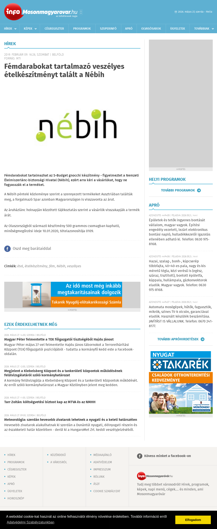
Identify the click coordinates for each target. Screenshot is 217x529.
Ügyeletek (177, 28)
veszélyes (74, 266)
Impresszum (102, 469)
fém (52, 266)
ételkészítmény (36, 266)
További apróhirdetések (177, 339)
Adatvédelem (102, 462)
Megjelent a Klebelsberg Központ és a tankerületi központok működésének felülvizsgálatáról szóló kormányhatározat (63, 373)
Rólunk (98, 476)
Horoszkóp (15, 498)
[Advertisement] (181, 103)
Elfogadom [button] (193, 520)
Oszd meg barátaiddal (32, 249)
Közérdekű (58, 455)
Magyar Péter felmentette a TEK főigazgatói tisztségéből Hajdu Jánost (59, 339)
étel (20, 266)
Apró (129, 28)
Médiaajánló (102, 455)
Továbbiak (201, 28)
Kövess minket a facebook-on (167, 456)
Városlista (81, 12)
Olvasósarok (151, 28)
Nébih (61, 266)
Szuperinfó (108, 28)
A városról (58, 462)
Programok (82, 28)
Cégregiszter (54, 28)
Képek (28, 28)
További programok (178, 190)
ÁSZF (96, 484)
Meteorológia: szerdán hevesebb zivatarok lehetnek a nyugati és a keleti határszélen (70, 420)
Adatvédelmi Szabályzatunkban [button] (30, 522)
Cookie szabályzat (106, 491)
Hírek (8, 28)
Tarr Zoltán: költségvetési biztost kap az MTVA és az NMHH (50, 402)
